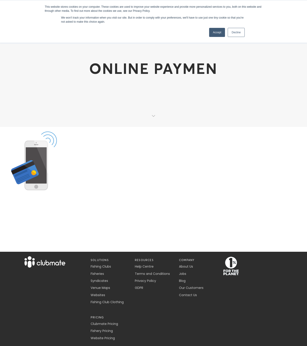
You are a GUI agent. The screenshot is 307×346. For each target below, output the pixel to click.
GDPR (139, 288)
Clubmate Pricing (104, 324)
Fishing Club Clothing (107, 302)
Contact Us (188, 295)
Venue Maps (100, 288)
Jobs (182, 273)
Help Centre (144, 266)
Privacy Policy (145, 280)
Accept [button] (217, 32)
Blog (182, 280)
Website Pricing (103, 338)
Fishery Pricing (102, 331)
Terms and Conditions (152, 273)
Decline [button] (236, 32)
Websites (98, 295)
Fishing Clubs (101, 266)
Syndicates (99, 280)
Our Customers (191, 288)
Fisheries (97, 273)
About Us (186, 266)
